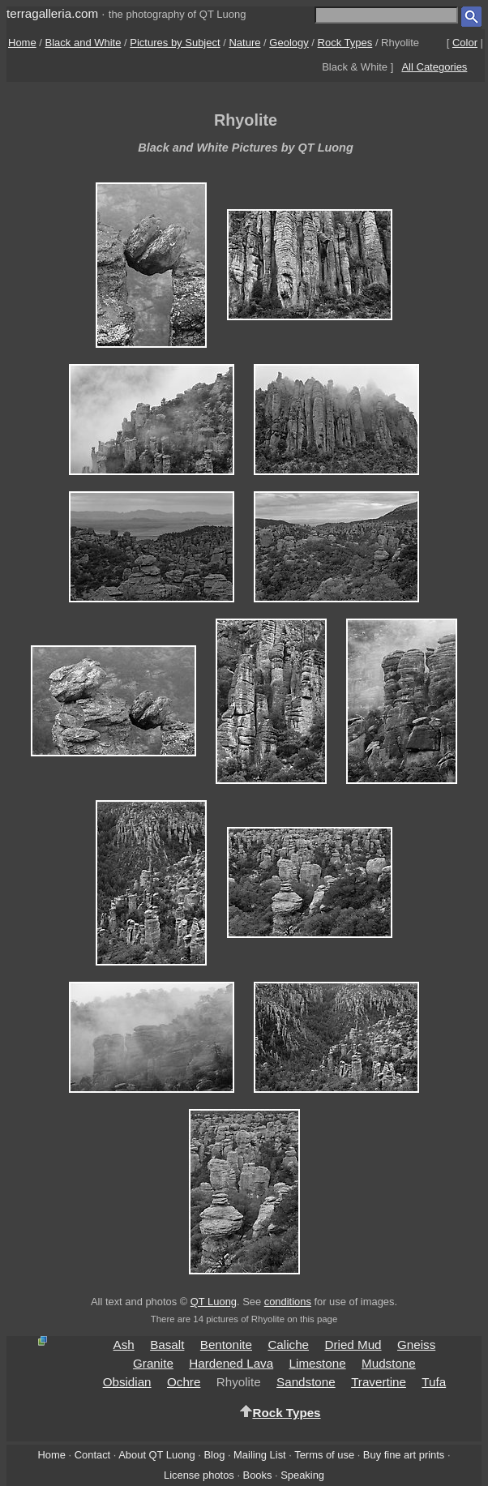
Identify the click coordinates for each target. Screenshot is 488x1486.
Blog (214, 1455)
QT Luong (213, 1301)
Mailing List (259, 1455)
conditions (287, 1301)
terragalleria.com (52, 13)
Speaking (302, 1475)
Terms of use (324, 1455)
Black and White (83, 42)
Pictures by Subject (175, 42)
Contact (92, 1455)
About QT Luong (156, 1455)
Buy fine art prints (403, 1455)
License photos (199, 1475)
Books (257, 1475)
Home (22, 42)
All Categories (434, 67)
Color (464, 42)
